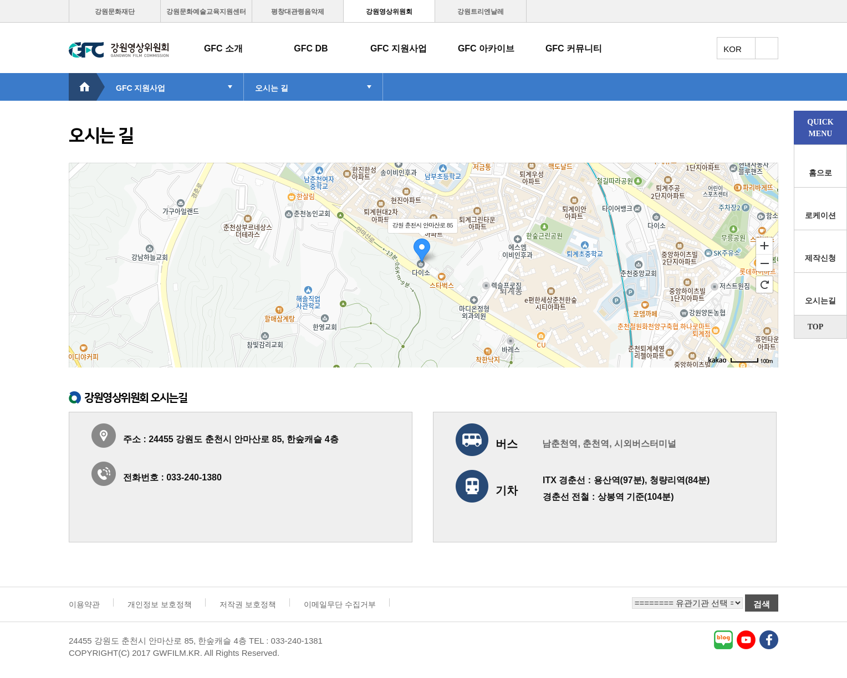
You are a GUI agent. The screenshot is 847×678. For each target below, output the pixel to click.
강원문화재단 (115, 11)
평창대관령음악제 (297, 11)
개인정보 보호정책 (159, 604)
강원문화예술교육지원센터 (206, 11)
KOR (732, 49)
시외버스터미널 (645, 443)
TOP (816, 327)
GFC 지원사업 (398, 48)
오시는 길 (271, 88)
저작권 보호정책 (248, 604)
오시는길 (820, 301)
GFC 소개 (223, 48)
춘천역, (597, 443)
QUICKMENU (820, 128)
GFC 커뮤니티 (573, 48)
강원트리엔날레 (480, 11)
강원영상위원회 (389, 11)
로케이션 (820, 215)
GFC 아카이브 (486, 48)
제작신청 (820, 258)
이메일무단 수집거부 (340, 604)
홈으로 (820, 173)
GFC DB (311, 48)
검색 (761, 604)
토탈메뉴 (766, 48)
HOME (87, 87)
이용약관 (84, 604)
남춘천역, (561, 443)
